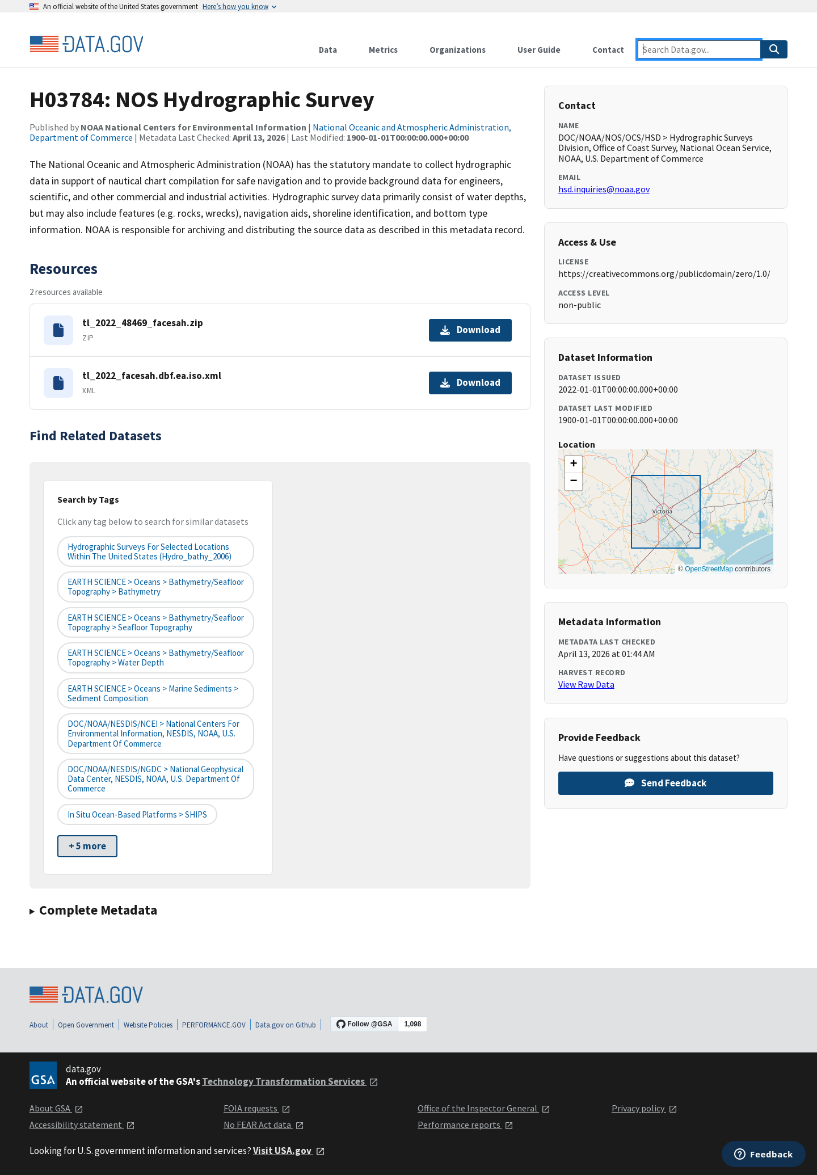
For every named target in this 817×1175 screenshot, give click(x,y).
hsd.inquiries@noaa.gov (604, 189)
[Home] (86, 44)
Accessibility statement (82, 1124)
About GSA (56, 1108)
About (39, 1025)
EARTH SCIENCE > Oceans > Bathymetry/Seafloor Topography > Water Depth (156, 657)
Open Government (86, 1025)
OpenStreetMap (709, 569)
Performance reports (465, 1124)
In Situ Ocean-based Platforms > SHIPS (137, 814)
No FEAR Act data (264, 1124)
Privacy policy (644, 1108)
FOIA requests (257, 1108)
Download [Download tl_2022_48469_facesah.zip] (470, 329)
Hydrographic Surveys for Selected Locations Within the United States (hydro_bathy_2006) (149, 551)
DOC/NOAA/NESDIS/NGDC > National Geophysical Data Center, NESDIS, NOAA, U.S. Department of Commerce (155, 779)
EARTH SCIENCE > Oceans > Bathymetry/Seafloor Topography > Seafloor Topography (156, 622)
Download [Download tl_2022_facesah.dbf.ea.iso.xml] (470, 382)
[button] (573, 464)
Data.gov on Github (285, 1025)
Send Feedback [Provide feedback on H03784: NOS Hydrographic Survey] (665, 783)
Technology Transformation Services (290, 1081)
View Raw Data (586, 684)
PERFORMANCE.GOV (214, 1025)
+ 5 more (87, 846)
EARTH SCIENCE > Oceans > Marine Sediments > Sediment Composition (153, 693)
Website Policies (148, 1025)
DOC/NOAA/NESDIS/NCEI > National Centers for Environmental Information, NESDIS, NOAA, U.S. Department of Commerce (153, 733)
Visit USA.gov (289, 1150)
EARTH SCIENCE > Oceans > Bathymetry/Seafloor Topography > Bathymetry (156, 586)
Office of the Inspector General (484, 1108)
